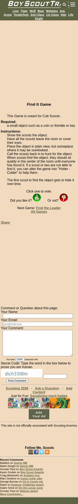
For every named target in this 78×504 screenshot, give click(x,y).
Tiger (24, 11)
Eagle (39, 18)
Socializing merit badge (48, 401)
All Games (39, 212)
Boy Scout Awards (31, 474)
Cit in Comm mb (32, 486)
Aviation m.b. (32, 480)
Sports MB (20, 467)
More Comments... (11, 499)
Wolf (33, 11)
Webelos (52, 11)
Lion (16, 11)
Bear (41, 11)
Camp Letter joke (31, 483)
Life (70, 14)
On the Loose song (31, 492)
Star (63, 14)
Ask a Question (47, 393)
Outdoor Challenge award (27, 489)
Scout (8, 14)
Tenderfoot (21, 14)
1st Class (52, 14)
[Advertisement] (39, 59)
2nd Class (37, 14)
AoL (62, 11)
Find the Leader (48, 208)
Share (5, 222)
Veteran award (29, 496)
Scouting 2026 (17, 393)
